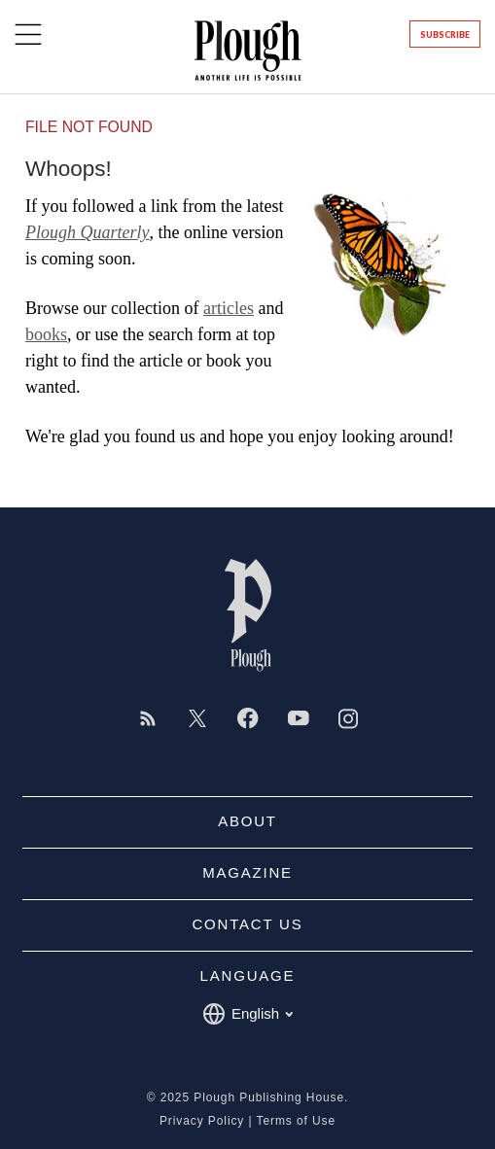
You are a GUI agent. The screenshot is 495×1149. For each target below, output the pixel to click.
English (247, 1014)
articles (228, 308)
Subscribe (445, 34)
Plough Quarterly (87, 232)
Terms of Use (296, 1121)
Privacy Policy (201, 1121)
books (46, 334)
